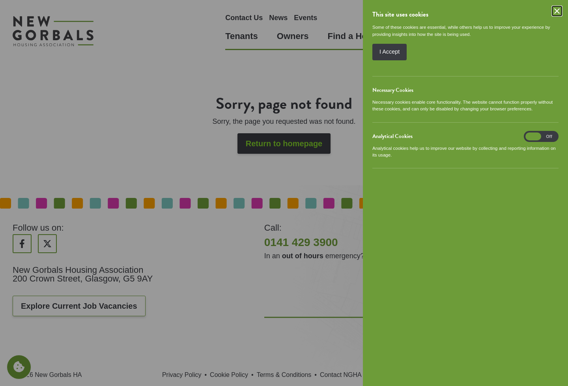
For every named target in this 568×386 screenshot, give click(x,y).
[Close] (557, 11)
